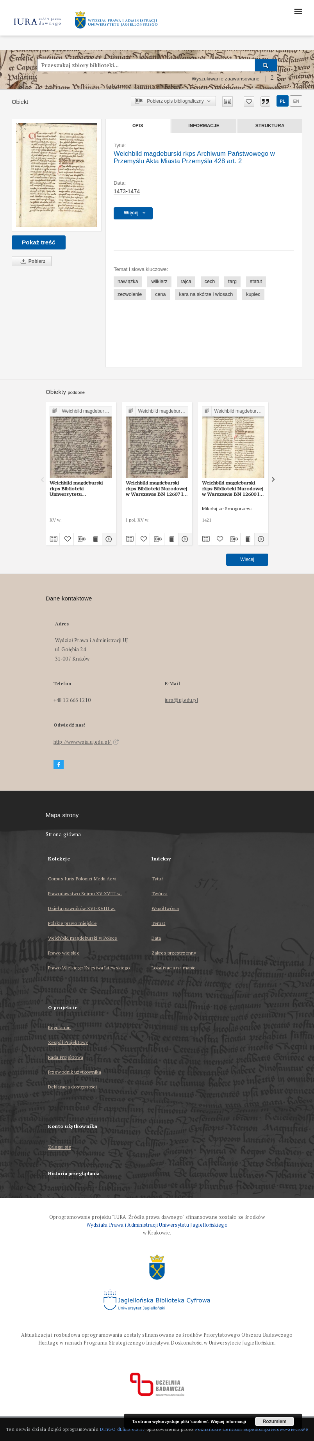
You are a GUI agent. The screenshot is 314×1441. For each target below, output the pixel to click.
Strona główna (63, 834)
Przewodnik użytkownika (74, 1072)
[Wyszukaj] (266, 65)
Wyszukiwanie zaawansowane (226, 79)
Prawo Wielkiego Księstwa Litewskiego (89, 968)
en (296, 101)
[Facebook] (59, 764)
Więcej (247, 559)
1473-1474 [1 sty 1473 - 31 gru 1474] (127, 191)
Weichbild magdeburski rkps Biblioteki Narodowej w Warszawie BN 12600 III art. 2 (232, 488)
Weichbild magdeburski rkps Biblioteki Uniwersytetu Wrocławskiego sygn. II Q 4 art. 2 (79, 488)
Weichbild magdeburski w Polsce (83, 938)
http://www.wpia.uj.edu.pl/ (86, 742)
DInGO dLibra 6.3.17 (122, 1429)
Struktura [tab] (270, 125)
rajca (186, 281)
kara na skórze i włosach (206, 294)
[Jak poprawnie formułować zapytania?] (272, 78)
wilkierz (159, 281)
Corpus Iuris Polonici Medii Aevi (82, 879)
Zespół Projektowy (68, 1042)
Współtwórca (165, 908)
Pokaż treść (38, 242)
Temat (159, 923)
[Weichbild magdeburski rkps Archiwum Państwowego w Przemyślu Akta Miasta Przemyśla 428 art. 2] (56, 175)
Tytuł (157, 879)
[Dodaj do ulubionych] (249, 101)
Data (156, 938)
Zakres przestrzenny (174, 953)
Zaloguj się (59, 1147)
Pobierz (31, 261)
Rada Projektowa (65, 1057)
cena (160, 294)
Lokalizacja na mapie (174, 968)
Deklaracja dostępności (72, 1087)
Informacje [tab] (203, 125)
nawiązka (128, 281)
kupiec (253, 294)
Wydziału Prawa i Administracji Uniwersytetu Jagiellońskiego (157, 1225)
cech (210, 281)
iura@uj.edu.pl (181, 700)
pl (282, 101)
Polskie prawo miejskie (72, 923)
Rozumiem (275, 1421)
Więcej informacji (228, 1421)
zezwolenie (130, 294)
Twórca (160, 893)
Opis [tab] (137, 125)
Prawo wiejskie (64, 953)
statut (256, 281)
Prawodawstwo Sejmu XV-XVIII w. (85, 893)
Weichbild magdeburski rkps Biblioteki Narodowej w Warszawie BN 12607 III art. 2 (156, 488)
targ (232, 281)
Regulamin (59, 1027)
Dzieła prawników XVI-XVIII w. (81, 908)
